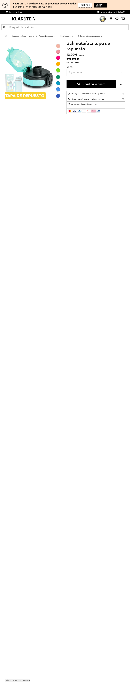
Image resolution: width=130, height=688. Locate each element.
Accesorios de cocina (47, 36)
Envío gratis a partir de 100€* (113, 12)
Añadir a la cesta (91, 84)
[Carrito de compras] (123, 19)
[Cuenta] (111, 19)
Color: (70, 67)
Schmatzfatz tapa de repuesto (90, 36)
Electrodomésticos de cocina (23, 36)
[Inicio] (8, 36)
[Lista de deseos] (116, 19)
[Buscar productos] (65, 27)
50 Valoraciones (73, 62)
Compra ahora (97, 5)
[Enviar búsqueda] (4, 27)
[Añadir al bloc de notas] (121, 84)
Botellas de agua (67, 36)
